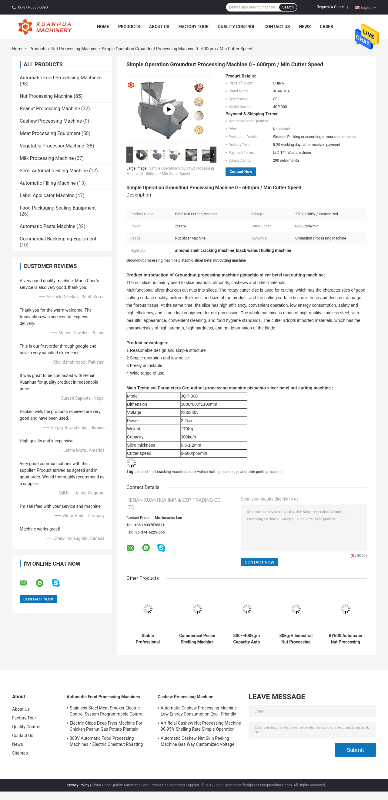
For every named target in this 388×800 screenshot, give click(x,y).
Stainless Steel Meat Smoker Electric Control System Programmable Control (106, 711)
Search (288, 7)
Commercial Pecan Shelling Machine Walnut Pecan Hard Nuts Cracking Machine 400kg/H (197, 639)
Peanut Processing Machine (50, 108)
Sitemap (20, 753)
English (368, 7)
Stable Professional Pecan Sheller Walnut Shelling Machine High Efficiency (147, 639)
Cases (326, 26)
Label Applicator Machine (47, 195)
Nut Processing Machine (74, 48)
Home (103, 26)
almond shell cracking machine (160, 472)
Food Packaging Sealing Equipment (58, 208)
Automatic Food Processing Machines (61, 78)
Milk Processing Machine (47, 158)
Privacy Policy (78, 785)
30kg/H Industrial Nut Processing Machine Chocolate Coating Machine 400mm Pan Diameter (296, 639)
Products (129, 26)
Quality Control (236, 26)
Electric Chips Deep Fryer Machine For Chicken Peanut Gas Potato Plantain (106, 726)
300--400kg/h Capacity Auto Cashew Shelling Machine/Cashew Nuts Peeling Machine (246, 639)
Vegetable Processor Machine (52, 146)
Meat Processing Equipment (50, 133)
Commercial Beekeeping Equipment (58, 239)
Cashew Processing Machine (51, 121)
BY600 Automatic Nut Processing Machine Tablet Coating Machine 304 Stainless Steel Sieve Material (345, 639)
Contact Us (277, 26)
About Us (159, 26)
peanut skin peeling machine (259, 472)
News (305, 26)
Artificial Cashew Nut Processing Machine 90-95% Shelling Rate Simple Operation (201, 726)
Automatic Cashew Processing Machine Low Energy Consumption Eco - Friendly (199, 711)
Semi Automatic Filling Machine (54, 171)
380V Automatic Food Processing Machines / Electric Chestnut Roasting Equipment (106, 742)
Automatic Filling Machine (48, 183)
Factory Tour (194, 26)
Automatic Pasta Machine (47, 226)
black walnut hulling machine (211, 472)
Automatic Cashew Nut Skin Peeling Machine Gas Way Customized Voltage (197, 741)
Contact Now (240, 171)
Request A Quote (330, 7)
